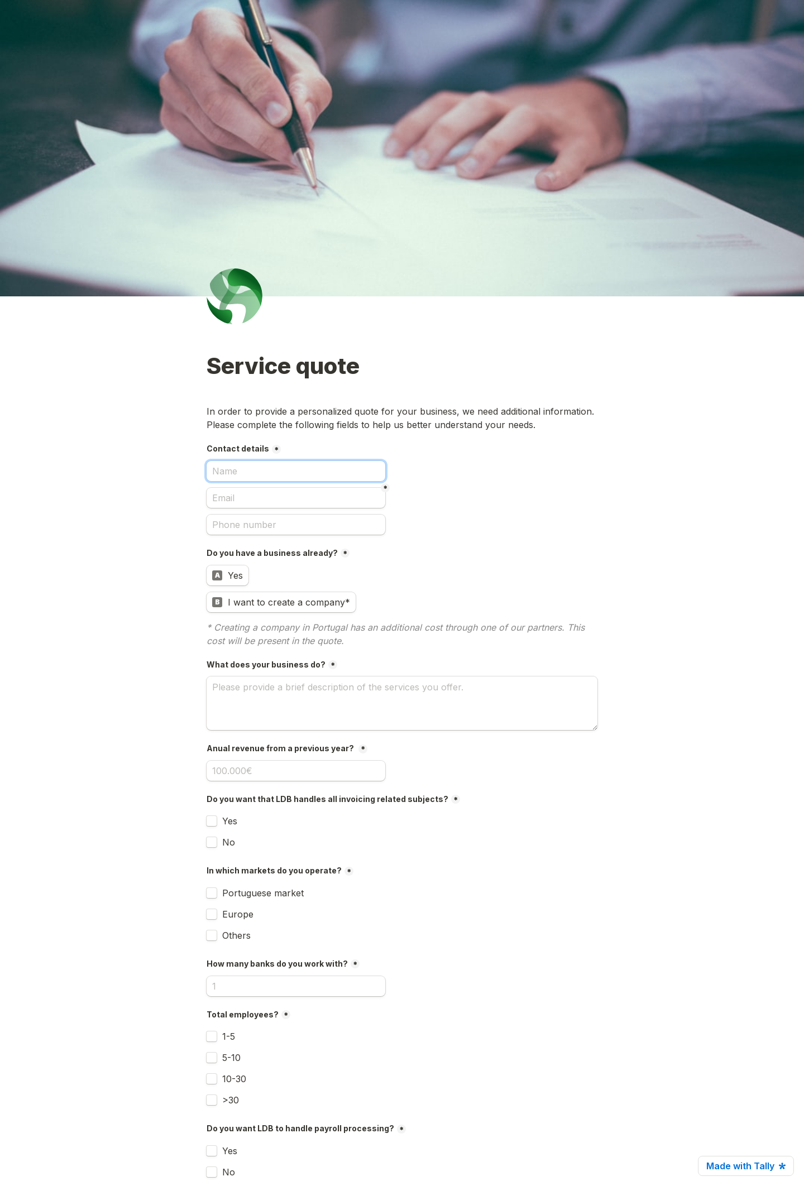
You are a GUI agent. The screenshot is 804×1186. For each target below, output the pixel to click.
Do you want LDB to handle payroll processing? (300, 1128)
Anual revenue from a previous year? (281, 748)
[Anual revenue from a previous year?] (296, 771)
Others (236, 935)
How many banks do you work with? (277, 963)
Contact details (238, 448)
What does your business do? (266, 664)
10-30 (234, 1079)
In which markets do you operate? (274, 870)
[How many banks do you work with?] (296, 986)
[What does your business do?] (402, 703)
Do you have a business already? (272, 553)
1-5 (228, 1036)
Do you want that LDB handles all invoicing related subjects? (327, 799)
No (228, 842)
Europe (237, 914)
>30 (230, 1100)
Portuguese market (263, 893)
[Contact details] (296, 471)
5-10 (231, 1058)
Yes (229, 821)
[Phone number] (296, 525)
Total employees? (243, 1014)
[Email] (296, 498)
